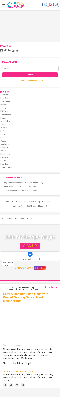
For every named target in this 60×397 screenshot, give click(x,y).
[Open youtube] (53, 5)
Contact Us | (21, 202)
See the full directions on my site (19, 371)
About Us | (10, 202)
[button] (30, 256)
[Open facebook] (42, 5)
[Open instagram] (57, 5)
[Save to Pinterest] (23, 385)
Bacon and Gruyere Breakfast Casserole (19, 187)
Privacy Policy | (34, 202)
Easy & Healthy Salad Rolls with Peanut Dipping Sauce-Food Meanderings (25, 297)
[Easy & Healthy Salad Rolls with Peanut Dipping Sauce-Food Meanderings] (30, 324)
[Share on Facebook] (5, 385)
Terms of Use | (47, 202)
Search (30, 75)
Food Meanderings (26, 288)
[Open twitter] (46, 5)
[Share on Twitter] (11, 385)
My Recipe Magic (23, 268)
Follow (39, 268)
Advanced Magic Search (32, 81)
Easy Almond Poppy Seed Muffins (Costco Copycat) (24, 183)
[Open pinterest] (50, 5)
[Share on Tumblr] (17, 385)
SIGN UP (30, 246)
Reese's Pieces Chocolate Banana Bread (20, 191)
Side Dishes (49, 287)
